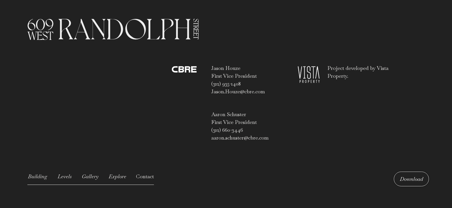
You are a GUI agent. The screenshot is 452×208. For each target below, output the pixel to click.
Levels (65, 176)
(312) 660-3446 (227, 130)
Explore (117, 176)
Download (411, 179)
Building (37, 176)
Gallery (90, 176)
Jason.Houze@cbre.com (238, 91)
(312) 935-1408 (226, 83)
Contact (145, 176)
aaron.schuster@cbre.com (240, 137)
